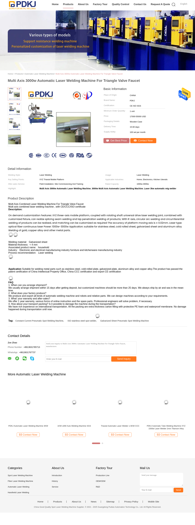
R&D (98, 487)
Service (55, 487)
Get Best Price (116, 140)
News (93, 502)
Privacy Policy (131, 502)
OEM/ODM (100, 481)
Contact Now (143, 140)
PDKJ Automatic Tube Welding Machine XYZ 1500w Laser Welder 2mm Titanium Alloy (166, 427)
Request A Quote (160, 4)
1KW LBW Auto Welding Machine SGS (74, 426)
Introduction (57, 475)
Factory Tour (100, 4)
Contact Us (140, 4)
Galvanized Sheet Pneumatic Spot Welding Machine (124, 321)
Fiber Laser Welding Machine (20, 481)
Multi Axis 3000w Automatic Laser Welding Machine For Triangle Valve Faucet (89, 74)
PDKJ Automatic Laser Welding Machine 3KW (28, 426)
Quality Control (120, 4)
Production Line (102, 475)
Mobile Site (153, 502)
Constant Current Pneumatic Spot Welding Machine (39, 321)
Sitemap (110, 502)
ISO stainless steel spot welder (82, 321)
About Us (83, 4)
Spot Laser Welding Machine (20, 475)
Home (55, 4)
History (55, 481)
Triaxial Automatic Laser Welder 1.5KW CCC (120, 426)
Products (68, 4)
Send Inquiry (124, 359)
